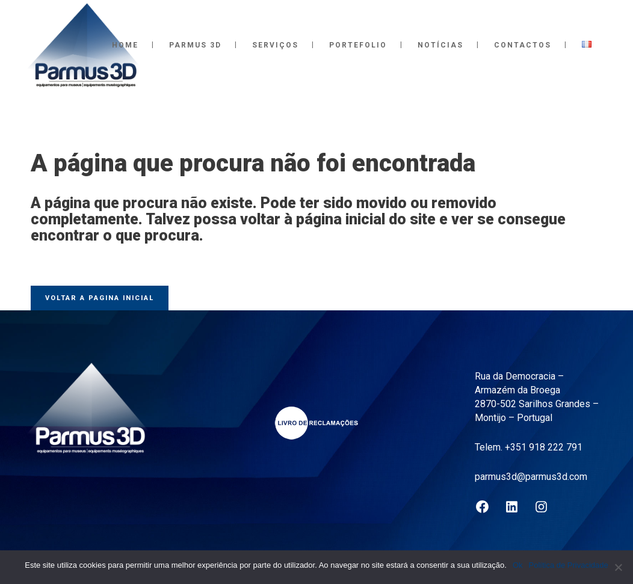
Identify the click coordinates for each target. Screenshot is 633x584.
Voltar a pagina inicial (99, 298)
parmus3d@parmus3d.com (531, 476)
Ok (518, 565)
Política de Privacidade (568, 565)
